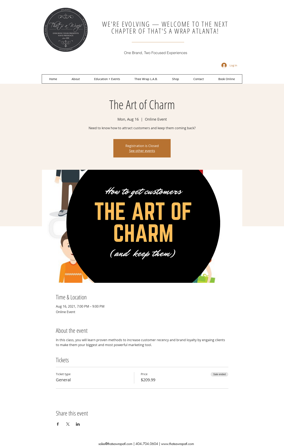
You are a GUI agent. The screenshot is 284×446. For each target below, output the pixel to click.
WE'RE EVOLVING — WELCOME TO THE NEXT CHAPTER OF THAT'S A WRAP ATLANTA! (165, 27)
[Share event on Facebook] (58, 424)
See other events (142, 150)
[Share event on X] (68, 424)
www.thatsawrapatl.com (177, 443)
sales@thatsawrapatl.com (115, 443)
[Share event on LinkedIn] (78, 424)
